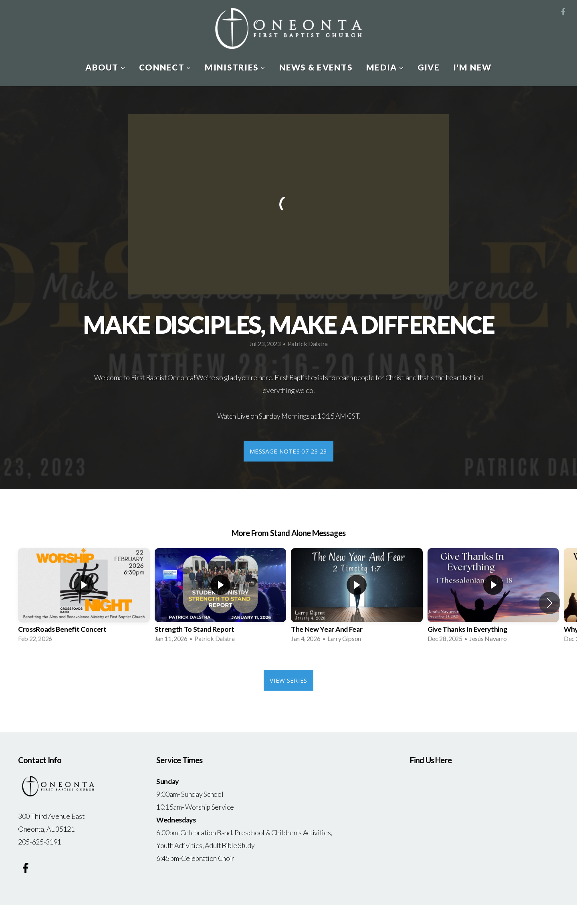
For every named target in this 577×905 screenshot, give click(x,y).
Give (429, 67)
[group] (84, 597)
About (105, 67)
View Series (288, 680)
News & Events (316, 67)
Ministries (235, 67)
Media (385, 67)
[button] (549, 603)
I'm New (472, 67)
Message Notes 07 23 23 (288, 451)
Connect (165, 67)
